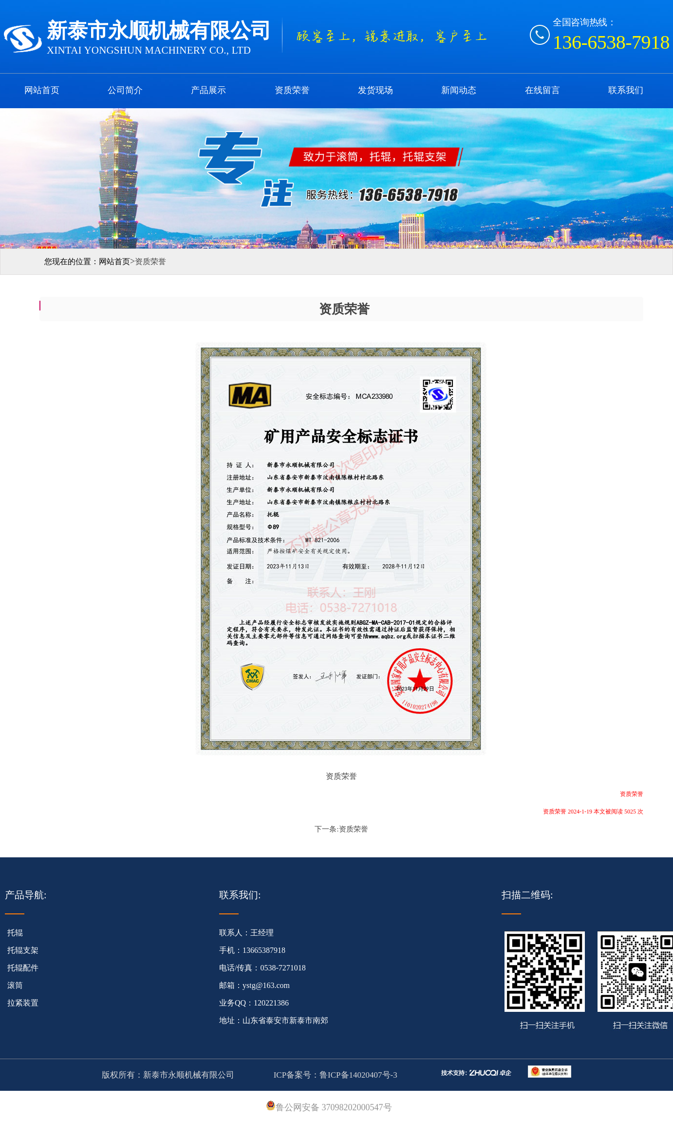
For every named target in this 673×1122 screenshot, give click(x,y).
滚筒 (15, 985)
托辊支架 (22, 950)
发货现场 (375, 90)
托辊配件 (22, 968)
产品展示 (208, 90)
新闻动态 (458, 90)
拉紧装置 (22, 1003)
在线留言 (542, 90)
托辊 (15, 933)
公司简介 (125, 90)
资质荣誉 (292, 90)
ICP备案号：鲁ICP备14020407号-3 (334, 1075)
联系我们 (625, 90)
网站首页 (41, 90)
